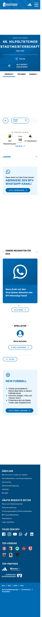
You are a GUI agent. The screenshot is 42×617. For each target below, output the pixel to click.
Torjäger (21, 74)
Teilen (20, 58)
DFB (9, 585)
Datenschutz (26, 589)
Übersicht (9, 74)
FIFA (22, 585)
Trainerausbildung (9, 507)
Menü (36, 5)
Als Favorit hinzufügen (18, 65)
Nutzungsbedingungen (10, 589)
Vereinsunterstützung (10, 485)
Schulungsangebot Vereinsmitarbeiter (17, 511)
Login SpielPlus (8, 522)
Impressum (6, 591)
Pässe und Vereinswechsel (12, 504)
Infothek (5, 489)
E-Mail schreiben (20, 347)
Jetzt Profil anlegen (19, 410)
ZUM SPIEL (20, 146)
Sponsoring (6, 482)
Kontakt (5, 493)
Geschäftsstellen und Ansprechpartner (17, 478)
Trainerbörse (7, 518)
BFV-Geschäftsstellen (10, 515)
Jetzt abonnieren (18, 190)
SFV (3, 585)
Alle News (20, 310)
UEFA (15, 585)
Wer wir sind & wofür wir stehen (14, 475)
